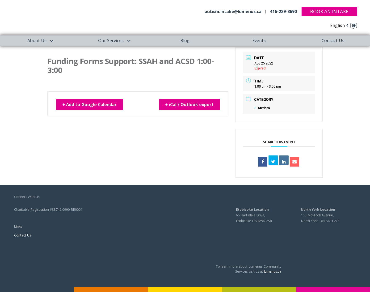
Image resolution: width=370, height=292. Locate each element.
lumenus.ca (272, 271)
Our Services (111, 40)
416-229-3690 (283, 11)
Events (259, 40)
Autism (262, 108)
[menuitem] (37, 40)
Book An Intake (329, 11)
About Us (36, 40)
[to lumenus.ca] (48, 17)
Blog (184, 40)
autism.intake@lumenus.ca (233, 11)
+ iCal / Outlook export (189, 104)
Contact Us (333, 40)
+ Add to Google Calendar (90, 104)
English (337, 25)
